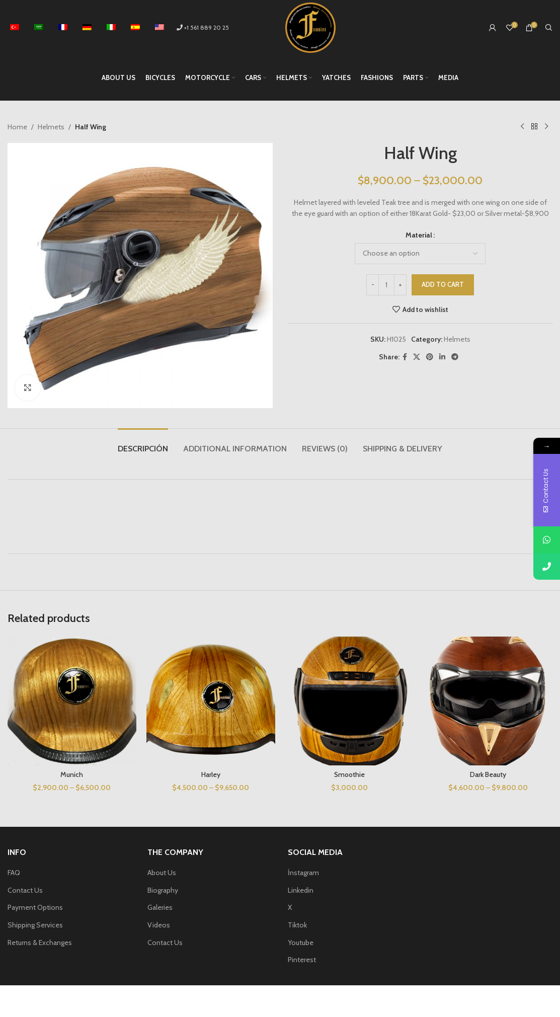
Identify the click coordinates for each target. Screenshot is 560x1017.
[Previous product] (522, 127)
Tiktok (297, 924)
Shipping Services (35, 924)
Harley (210, 774)
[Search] (548, 28)
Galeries (160, 907)
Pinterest (302, 959)
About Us (161, 872)
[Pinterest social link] (429, 357)
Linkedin (300, 890)
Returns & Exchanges (40, 942)
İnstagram (303, 872)
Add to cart (443, 284)
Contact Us (25, 890)
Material (419, 235)
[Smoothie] (349, 701)
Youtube (300, 942)
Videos (158, 924)
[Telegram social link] (454, 357)
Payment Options (35, 907)
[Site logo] (310, 26)
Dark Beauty (488, 774)
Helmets (51, 126)
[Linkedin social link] (442, 357)
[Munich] (72, 701)
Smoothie (349, 774)
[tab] (143, 443)
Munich (71, 774)
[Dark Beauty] (488, 701)
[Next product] (546, 127)
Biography (162, 890)
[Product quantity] (386, 284)
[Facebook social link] (404, 357)
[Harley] (210, 701)
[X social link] (416, 357)
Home (17, 126)
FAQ (14, 872)
